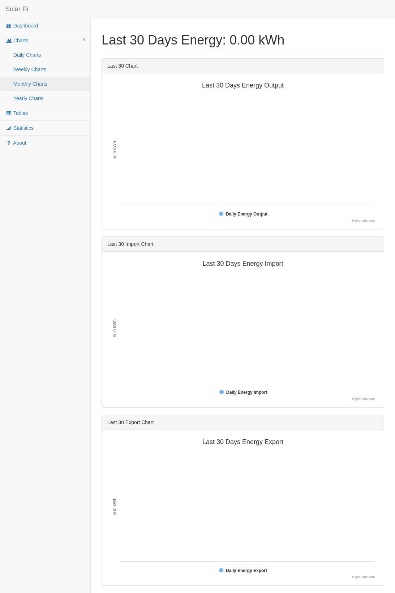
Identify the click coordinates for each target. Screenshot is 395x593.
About (15, 143)
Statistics (19, 128)
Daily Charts (27, 55)
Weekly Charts (29, 69)
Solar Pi (16, 9)
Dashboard (21, 26)
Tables (16, 113)
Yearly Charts (28, 98)
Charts (45, 40)
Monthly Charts (30, 84)
